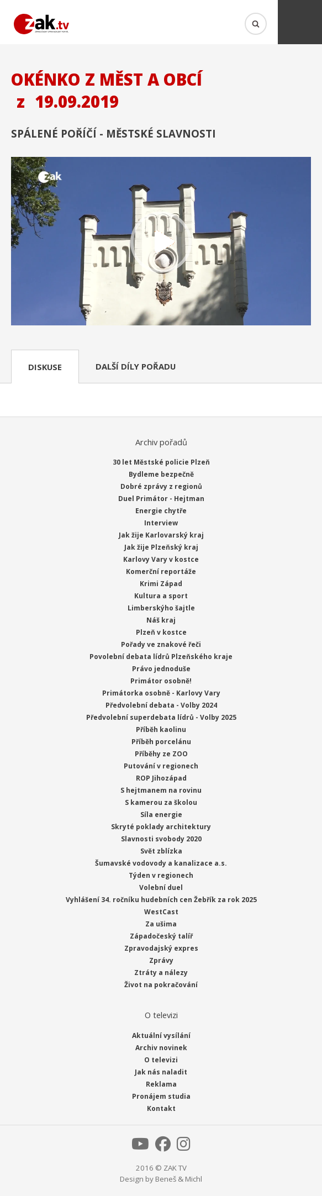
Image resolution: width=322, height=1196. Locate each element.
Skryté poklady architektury (161, 826)
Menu (300, 22)
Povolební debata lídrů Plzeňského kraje (161, 656)
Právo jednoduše (161, 668)
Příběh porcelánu (161, 741)
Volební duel (161, 887)
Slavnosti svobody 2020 (161, 839)
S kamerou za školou (161, 802)
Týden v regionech (161, 875)
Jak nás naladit (161, 1072)
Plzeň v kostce (161, 632)
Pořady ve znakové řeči (161, 644)
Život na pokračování (161, 984)
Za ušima (161, 924)
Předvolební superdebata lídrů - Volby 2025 (161, 717)
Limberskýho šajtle (161, 608)
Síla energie (161, 814)
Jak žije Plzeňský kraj (161, 547)
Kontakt (161, 1108)
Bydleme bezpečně (161, 474)
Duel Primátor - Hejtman (161, 498)
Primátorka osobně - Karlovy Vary (161, 693)
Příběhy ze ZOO (161, 753)
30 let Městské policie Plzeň (161, 462)
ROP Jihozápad (161, 778)
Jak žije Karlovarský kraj (161, 535)
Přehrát (161, 242)
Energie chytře (161, 510)
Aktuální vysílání (161, 1035)
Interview (161, 523)
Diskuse (45, 366)
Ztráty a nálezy (161, 972)
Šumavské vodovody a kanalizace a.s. (161, 863)
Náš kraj (161, 620)
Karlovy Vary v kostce (161, 559)
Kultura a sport (161, 595)
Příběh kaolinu (161, 729)
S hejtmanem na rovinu (161, 790)
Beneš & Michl (178, 1179)
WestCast (161, 911)
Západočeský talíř (161, 936)
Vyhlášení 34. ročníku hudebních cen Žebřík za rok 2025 (161, 899)
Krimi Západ (161, 583)
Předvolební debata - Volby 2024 (161, 705)
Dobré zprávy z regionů (161, 486)
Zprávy (161, 960)
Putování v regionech (161, 766)
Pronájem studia (161, 1096)
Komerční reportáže (161, 571)
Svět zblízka (161, 851)
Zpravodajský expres (161, 948)
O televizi (161, 1060)
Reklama (161, 1084)
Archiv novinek (161, 1047)
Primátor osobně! (161, 681)
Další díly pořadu (136, 366)
